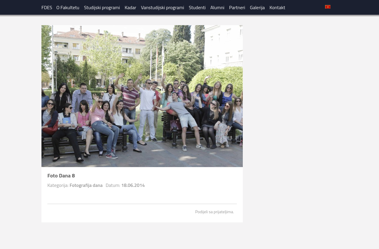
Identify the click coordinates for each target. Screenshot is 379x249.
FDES (46, 7)
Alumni (217, 7)
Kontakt (277, 7)
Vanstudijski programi (162, 7)
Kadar (130, 7)
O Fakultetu (67, 7)
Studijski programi (102, 7)
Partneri (237, 7)
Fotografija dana (86, 185)
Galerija (257, 7)
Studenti (197, 7)
